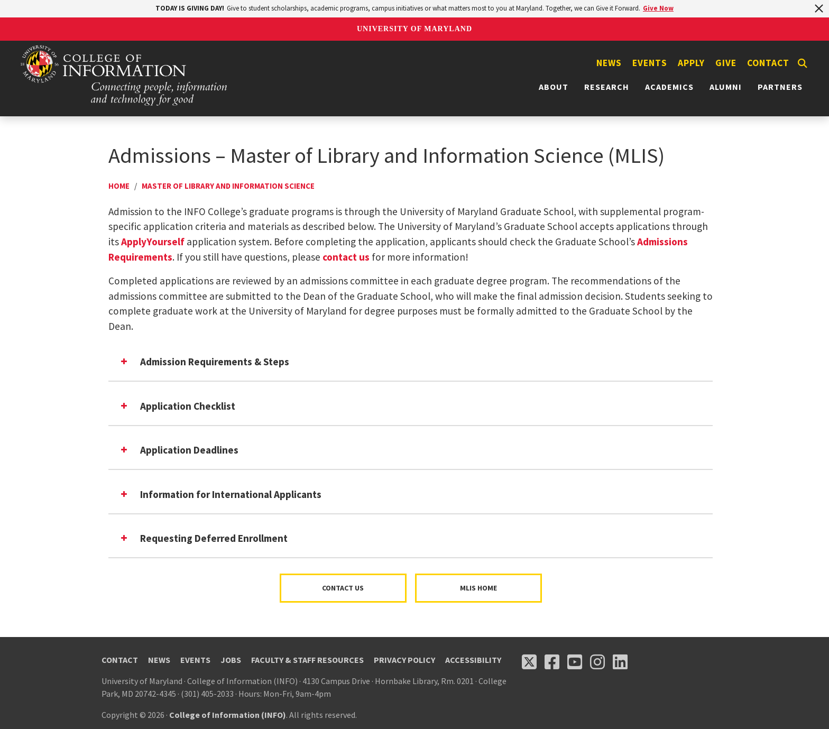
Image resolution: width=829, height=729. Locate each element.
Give (725, 63)
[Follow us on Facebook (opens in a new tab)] (552, 661)
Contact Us (343, 588)
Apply (691, 63)
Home (119, 186)
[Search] (802, 63)
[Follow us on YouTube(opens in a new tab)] (574, 661)
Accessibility (473, 659)
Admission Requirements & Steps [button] (204, 361)
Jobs (230, 659)
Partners (780, 86)
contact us (346, 257)
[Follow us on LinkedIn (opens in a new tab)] (620, 661)
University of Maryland (414, 29)
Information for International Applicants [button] (220, 494)
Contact (768, 63)
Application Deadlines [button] (178, 450)
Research (606, 86)
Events (649, 63)
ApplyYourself (153, 241)
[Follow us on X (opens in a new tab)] (529, 661)
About (553, 86)
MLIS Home (478, 588)
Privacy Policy (404, 659)
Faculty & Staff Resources (307, 659)
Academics (669, 86)
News (609, 63)
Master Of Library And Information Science (228, 186)
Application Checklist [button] (177, 406)
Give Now (658, 8)
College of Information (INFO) (227, 714)
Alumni (726, 86)
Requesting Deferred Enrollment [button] (203, 538)
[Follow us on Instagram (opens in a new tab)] (597, 661)
